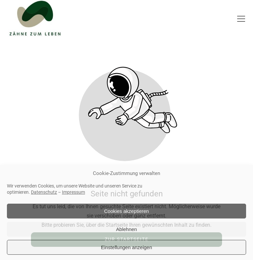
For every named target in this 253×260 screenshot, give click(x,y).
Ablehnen (126, 229)
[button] (241, 19)
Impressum (73, 192)
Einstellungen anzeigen (126, 247)
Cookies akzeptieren (126, 211)
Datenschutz (44, 192)
